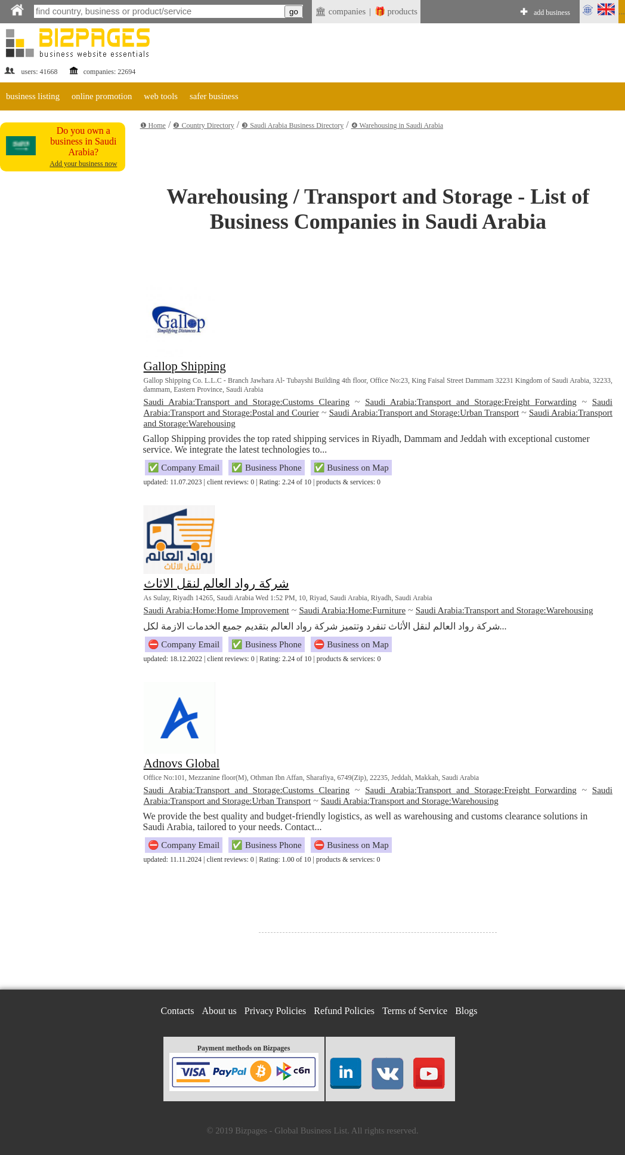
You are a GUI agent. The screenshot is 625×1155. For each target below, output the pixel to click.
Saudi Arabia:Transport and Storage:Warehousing (504, 610)
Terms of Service (414, 1011)
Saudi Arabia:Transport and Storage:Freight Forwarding (471, 402)
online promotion (102, 96)
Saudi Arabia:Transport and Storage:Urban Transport (424, 412)
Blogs (466, 1011)
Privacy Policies (276, 1011)
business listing (33, 96)
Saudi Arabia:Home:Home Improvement (216, 610)
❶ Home (153, 125)
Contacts (177, 1011)
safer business (214, 96)
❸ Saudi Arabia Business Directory (293, 125)
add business (552, 12)
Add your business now (83, 163)
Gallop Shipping (185, 366)
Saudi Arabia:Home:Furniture (352, 610)
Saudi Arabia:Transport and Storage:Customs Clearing (247, 402)
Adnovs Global (182, 763)
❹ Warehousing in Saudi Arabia (397, 125)
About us (219, 1011)
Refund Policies (344, 1011)
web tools (161, 96)
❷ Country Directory (203, 125)
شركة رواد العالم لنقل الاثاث (216, 583)
